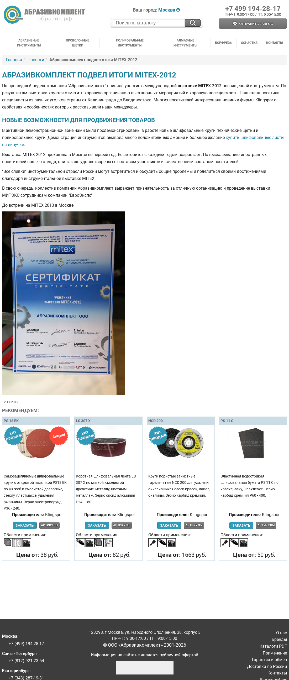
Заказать (25, 525)
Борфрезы (223, 43)
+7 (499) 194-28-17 (26, 643)
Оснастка (249, 43)
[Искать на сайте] (193, 23)
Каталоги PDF (273, 646)
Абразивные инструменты (29, 43)
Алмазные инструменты (185, 43)
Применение (275, 653)
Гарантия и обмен (269, 659)
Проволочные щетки (77, 43)
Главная (14, 59)
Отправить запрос (253, 24)
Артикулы (49, 525)
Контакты (274, 43)
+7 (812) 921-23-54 (26, 660)
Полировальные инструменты (130, 43)
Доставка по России (267, 666)
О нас (281, 632)
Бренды (279, 639)
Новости (36, 59)
